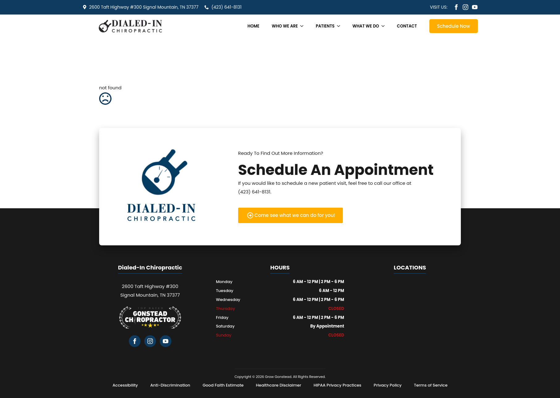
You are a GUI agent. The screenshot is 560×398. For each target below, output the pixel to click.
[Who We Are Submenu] (303, 26)
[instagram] (465, 7)
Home (253, 26)
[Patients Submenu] (340, 26)
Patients (325, 26)
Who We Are (285, 26)
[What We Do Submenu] (385, 26)
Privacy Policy (388, 385)
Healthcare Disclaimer (278, 385)
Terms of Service (431, 385)
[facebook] (456, 7)
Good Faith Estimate (223, 385)
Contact (407, 26)
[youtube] (475, 7)
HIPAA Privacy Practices (337, 385)
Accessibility (125, 385)
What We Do (365, 26)
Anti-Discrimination (170, 385)
